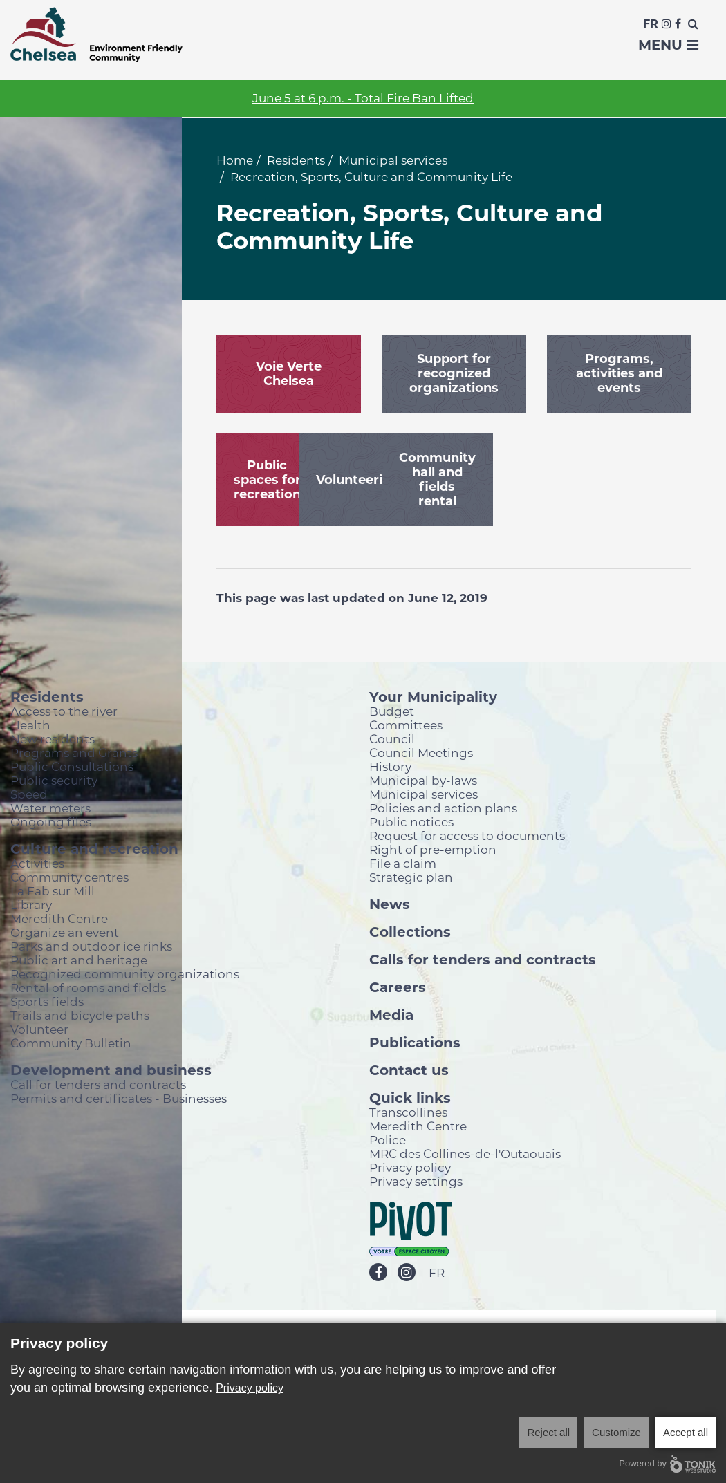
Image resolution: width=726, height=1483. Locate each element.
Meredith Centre (59, 918)
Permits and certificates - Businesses (118, 1098)
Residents (296, 160)
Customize (616, 1432)
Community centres (69, 877)
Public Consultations (71, 766)
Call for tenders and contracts (98, 1084)
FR (437, 1273)
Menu (668, 45)
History (390, 766)
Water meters (50, 807)
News (389, 903)
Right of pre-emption (432, 849)
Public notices (411, 821)
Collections (410, 931)
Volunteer (39, 1029)
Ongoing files (50, 821)
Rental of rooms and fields (88, 987)
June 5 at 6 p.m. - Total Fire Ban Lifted (363, 98)
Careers (397, 986)
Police (387, 1139)
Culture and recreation (94, 848)
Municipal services (393, 160)
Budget (391, 711)
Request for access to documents (467, 835)
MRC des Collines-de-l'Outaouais (465, 1153)
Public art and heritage (78, 960)
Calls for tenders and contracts (482, 959)
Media (391, 1014)
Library (31, 904)
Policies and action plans (443, 807)
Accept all (685, 1432)
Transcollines (408, 1112)
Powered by (667, 1464)
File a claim (402, 863)
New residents (52, 738)
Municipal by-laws (423, 780)
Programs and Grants (74, 752)
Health (30, 724)
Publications (414, 1042)
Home (234, 160)
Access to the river (64, 711)
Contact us (409, 1069)
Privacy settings (416, 1181)
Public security (53, 780)
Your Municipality (433, 696)
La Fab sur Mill (52, 890)
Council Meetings (421, 752)
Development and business (111, 1069)
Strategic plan (411, 877)
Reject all (548, 1432)
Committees (406, 724)
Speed (29, 794)
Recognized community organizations (124, 973)
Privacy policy (410, 1167)
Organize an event (64, 932)
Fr (650, 23)
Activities (37, 863)
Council (392, 738)
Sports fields (47, 1001)
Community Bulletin (70, 1043)
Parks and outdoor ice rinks (91, 946)
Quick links (410, 1097)
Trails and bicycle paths (79, 1015)
